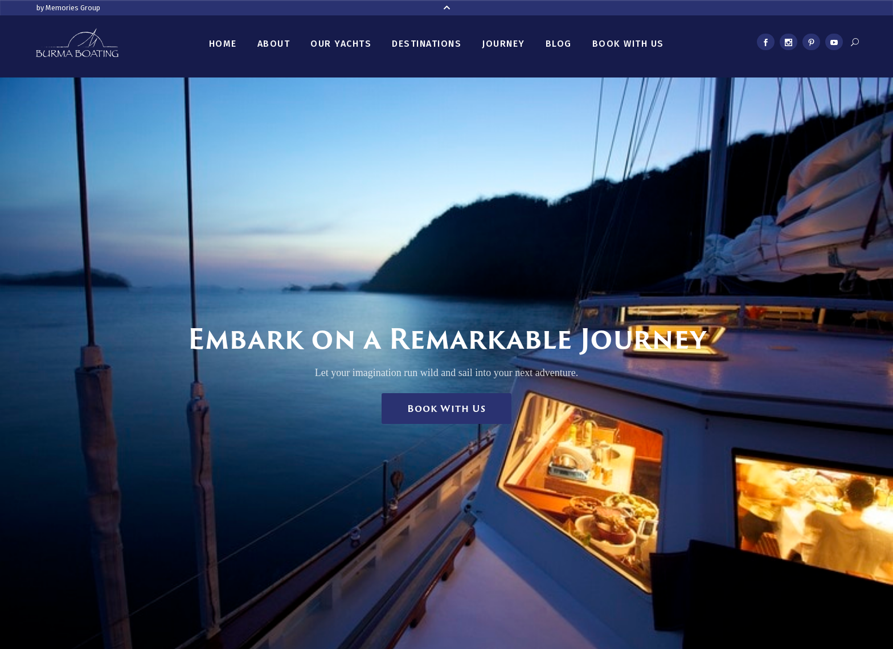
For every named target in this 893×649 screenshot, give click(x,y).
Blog (559, 43)
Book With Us (628, 43)
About (273, 43)
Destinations (426, 43)
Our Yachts (340, 43)
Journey (503, 43)
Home (223, 43)
